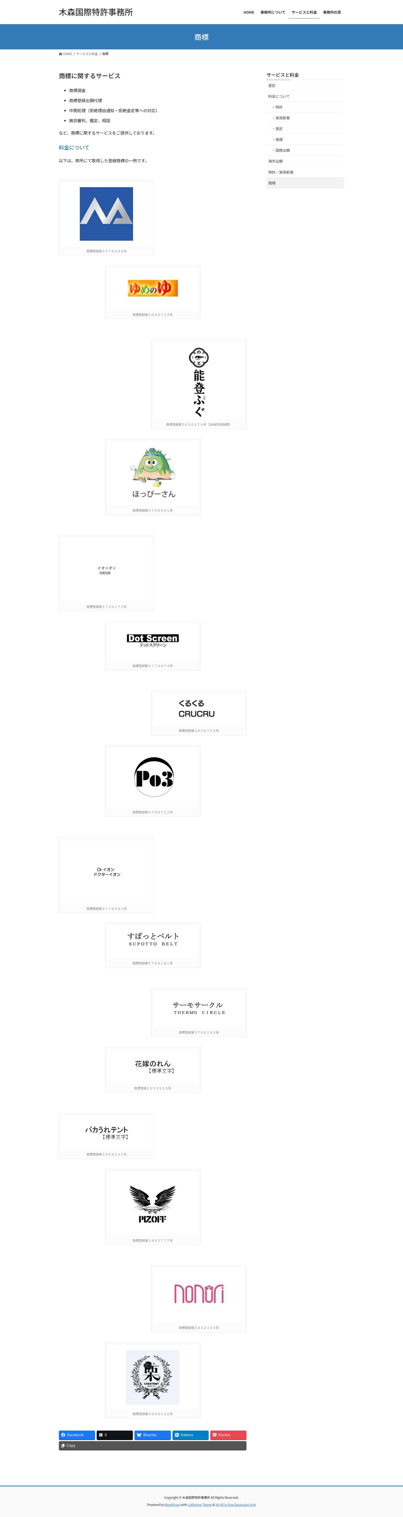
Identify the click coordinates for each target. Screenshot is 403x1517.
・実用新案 (281, 117)
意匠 (272, 85)
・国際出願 (281, 150)
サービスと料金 (283, 74)
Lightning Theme (200, 1504)
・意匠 (277, 128)
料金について (74, 147)
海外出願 (275, 161)
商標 (272, 182)
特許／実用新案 (281, 172)
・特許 (277, 107)
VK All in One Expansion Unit (236, 1504)
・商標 (277, 139)
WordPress (172, 1504)
